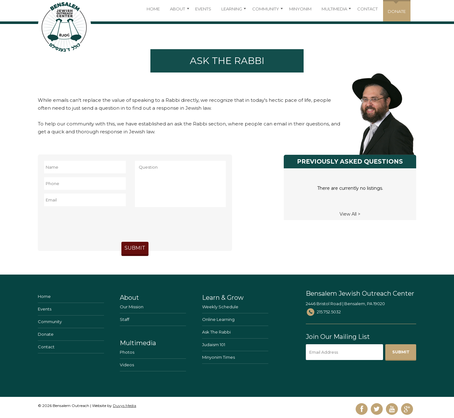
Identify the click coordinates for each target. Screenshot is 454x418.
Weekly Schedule (220, 306)
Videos (127, 364)
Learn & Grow (223, 297)
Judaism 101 (213, 344)
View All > (350, 214)
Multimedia (334, 8)
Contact (367, 8)
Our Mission (131, 306)
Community (265, 8)
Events (203, 8)
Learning (231, 8)
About (177, 8)
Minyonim (300, 8)
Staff (124, 319)
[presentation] (135, 223)
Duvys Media (124, 405)
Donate (46, 334)
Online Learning (218, 319)
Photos (127, 352)
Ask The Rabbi (216, 331)
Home (153, 8)
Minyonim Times (218, 357)
